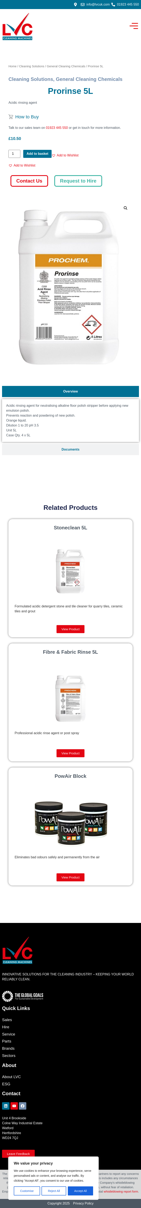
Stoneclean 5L (70, 527)
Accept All (80, 1191)
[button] (65, 155)
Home (12, 66)
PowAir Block (71, 776)
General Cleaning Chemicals (66, 66)
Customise (27, 1191)
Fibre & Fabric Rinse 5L (70, 652)
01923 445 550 (57, 127)
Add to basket (37, 153)
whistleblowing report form (121, 1191)
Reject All (54, 1191)
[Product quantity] (14, 154)
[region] (53, 1178)
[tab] (70, 391)
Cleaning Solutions (31, 66)
